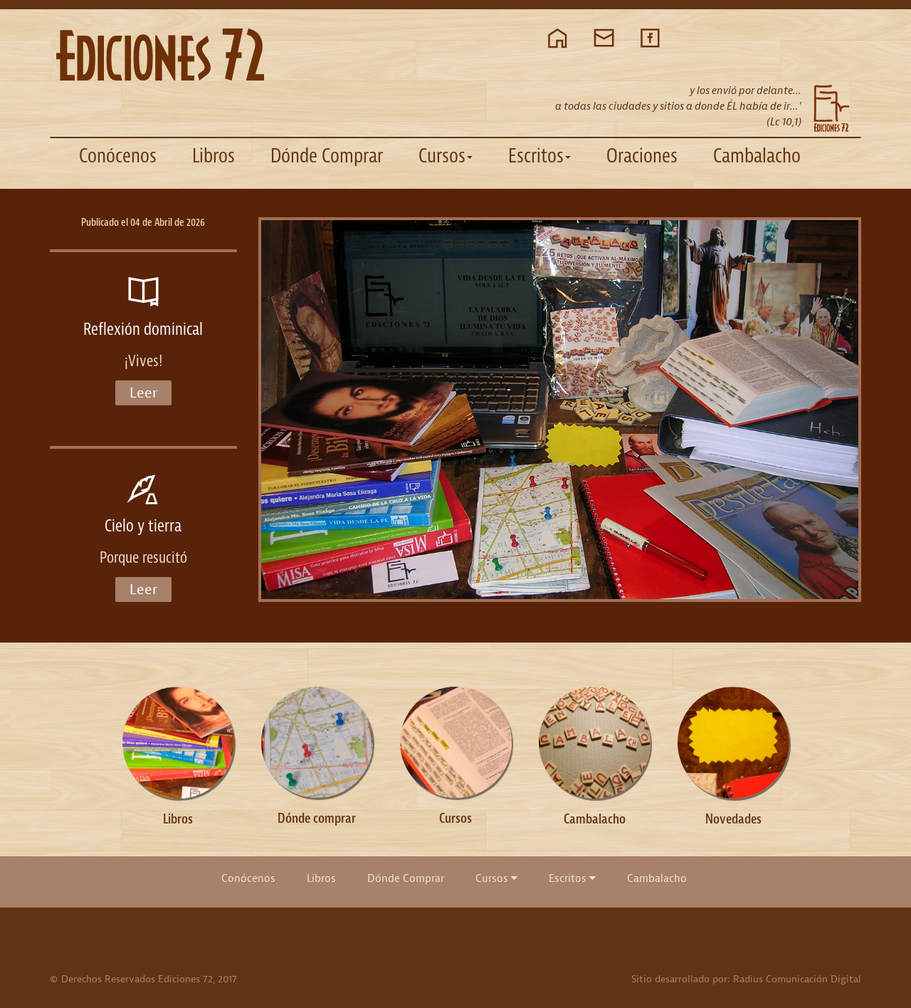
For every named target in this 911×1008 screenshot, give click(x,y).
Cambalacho (757, 155)
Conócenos (118, 155)
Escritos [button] (539, 155)
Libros (213, 155)
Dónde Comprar (326, 155)
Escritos (572, 878)
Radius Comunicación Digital (797, 979)
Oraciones (642, 155)
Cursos (496, 878)
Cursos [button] (445, 155)
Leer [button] (143, 392)
